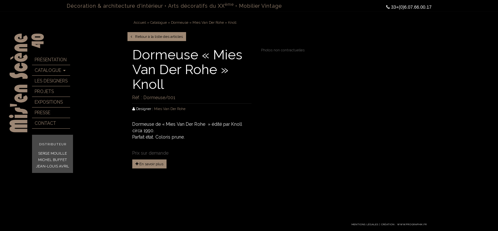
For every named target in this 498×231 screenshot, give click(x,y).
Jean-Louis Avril (52, 166)
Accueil (140, 22)
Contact (45, 123)
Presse (42, 112)
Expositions (49, 102)
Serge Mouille (52, 153)
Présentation (51, 59)
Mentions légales (365, 224)
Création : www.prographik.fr (404, 224)
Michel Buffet (52, 160)
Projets (44, 91)
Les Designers (51, 80)
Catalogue (50, 70)
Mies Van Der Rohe (169, 109)
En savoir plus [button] (149, 164)
